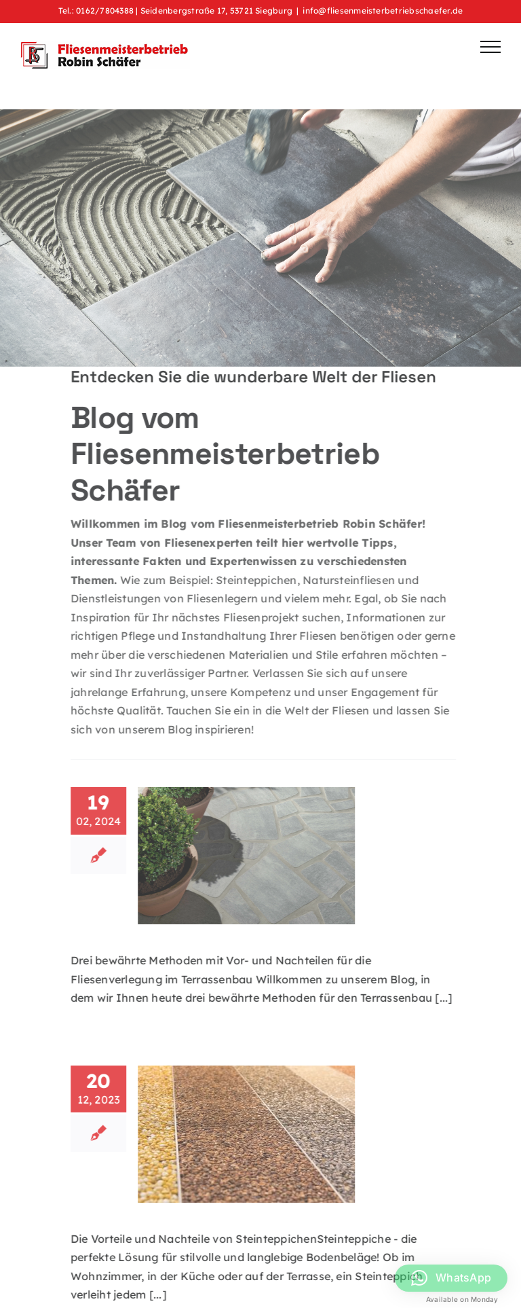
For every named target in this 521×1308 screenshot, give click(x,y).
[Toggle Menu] (490, 47)
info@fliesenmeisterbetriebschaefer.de (383, 10)
